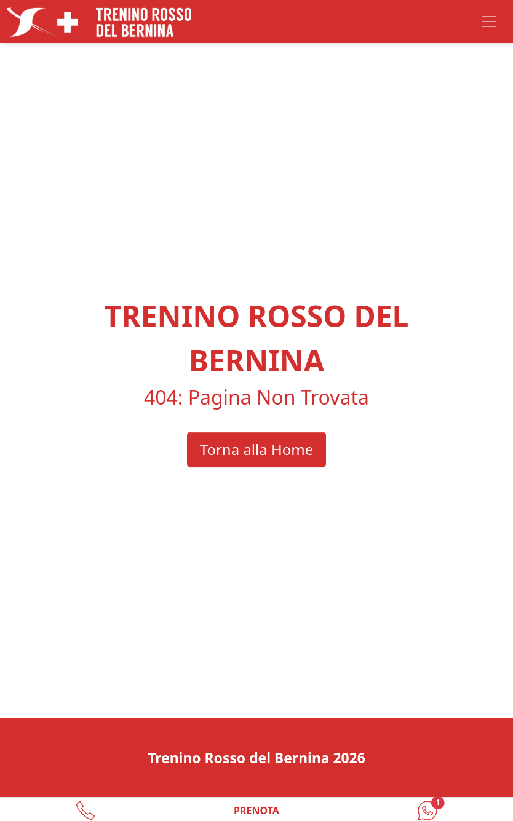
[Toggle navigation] (489, 21)
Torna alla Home (256, 449)
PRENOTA (256, 810)
